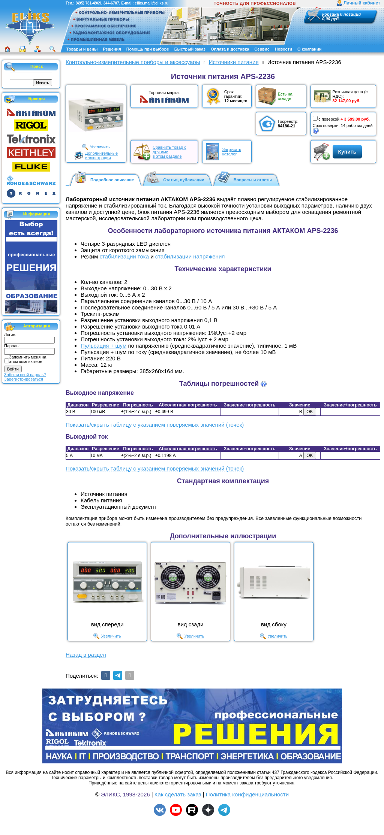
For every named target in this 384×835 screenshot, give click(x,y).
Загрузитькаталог (231, 151)
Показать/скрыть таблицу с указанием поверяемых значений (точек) (155, 424)
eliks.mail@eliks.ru (151, 3)
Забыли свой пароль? (25, 374)
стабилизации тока (124, 256)
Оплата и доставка (230, 49)
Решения (112, 49)
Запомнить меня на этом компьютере (27, 359)
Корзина (330, 14)
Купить (347, 152)
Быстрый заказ (190, 49)
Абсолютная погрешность (188, 405)
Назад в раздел (86, 654)
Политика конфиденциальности (247, 794)
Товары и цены (82, 49)
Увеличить (100, 147)
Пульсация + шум (103, 345)
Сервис (261, 49)
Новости (283, 49)
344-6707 (111, 3)
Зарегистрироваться (23, 379)
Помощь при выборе (147, 49)
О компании (309, 49)
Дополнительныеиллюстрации (101, 155)
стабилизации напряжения (190, 256)
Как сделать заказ (177, 794)
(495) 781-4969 (88, 3)
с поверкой (326, 118)
